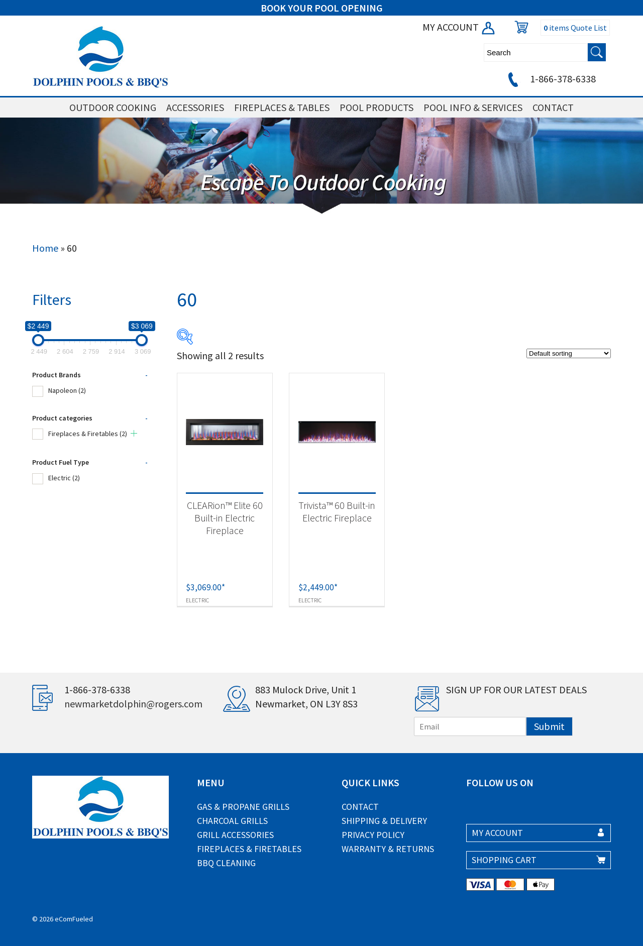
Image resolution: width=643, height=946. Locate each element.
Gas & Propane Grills (243, 806)
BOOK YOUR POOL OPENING (322, 8)
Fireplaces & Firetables (87, 433)
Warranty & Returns (388, 849)
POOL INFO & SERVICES (472, 107)
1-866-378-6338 (550, 78)
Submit (549, 726)
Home (45, 248)
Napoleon (67, 390)
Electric (64, 477)
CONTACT (553, 107)
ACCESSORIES (195, 107)
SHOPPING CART (504, 860)
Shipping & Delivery (384, 820)
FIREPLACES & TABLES (282, 107)
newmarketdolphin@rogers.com (133, 703)
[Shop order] (568, 353)
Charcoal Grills (232, 820)
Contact (360, 806)
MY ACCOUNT (459, 27)
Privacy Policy (373, 834)
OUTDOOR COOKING (112, 107)
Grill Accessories (235, 834)
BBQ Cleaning (226, 863)
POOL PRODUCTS (376, 107)
